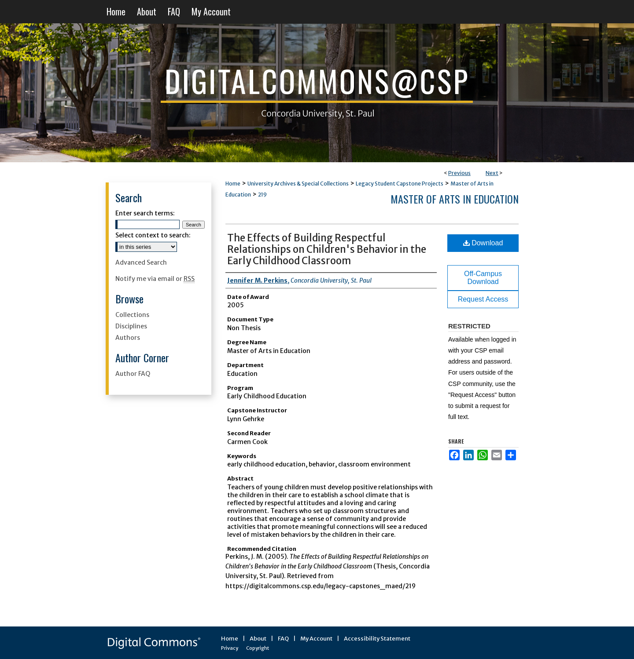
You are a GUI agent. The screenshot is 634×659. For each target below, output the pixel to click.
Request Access (483, 299)
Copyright (257, 648)
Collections (132, 315)
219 (262, 194)
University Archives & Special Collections (298, 183)
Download (483, 243)
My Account (316, 638)
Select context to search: (153, 235)
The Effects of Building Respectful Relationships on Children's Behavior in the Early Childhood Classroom (326, 249)
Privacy (229, 648)
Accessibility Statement (377, 638)
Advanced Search (141, 262)
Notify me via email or (155, 279)
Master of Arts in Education (455, 199)
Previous (459, 173)
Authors (127, 338)
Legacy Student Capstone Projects (399, 183)
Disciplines (131, 326)
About (258, 638)
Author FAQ (132, 374)
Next (492, 173)
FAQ (283, 638)
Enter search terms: (145, 213)
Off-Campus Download (483, 277)
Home (232, 183)
